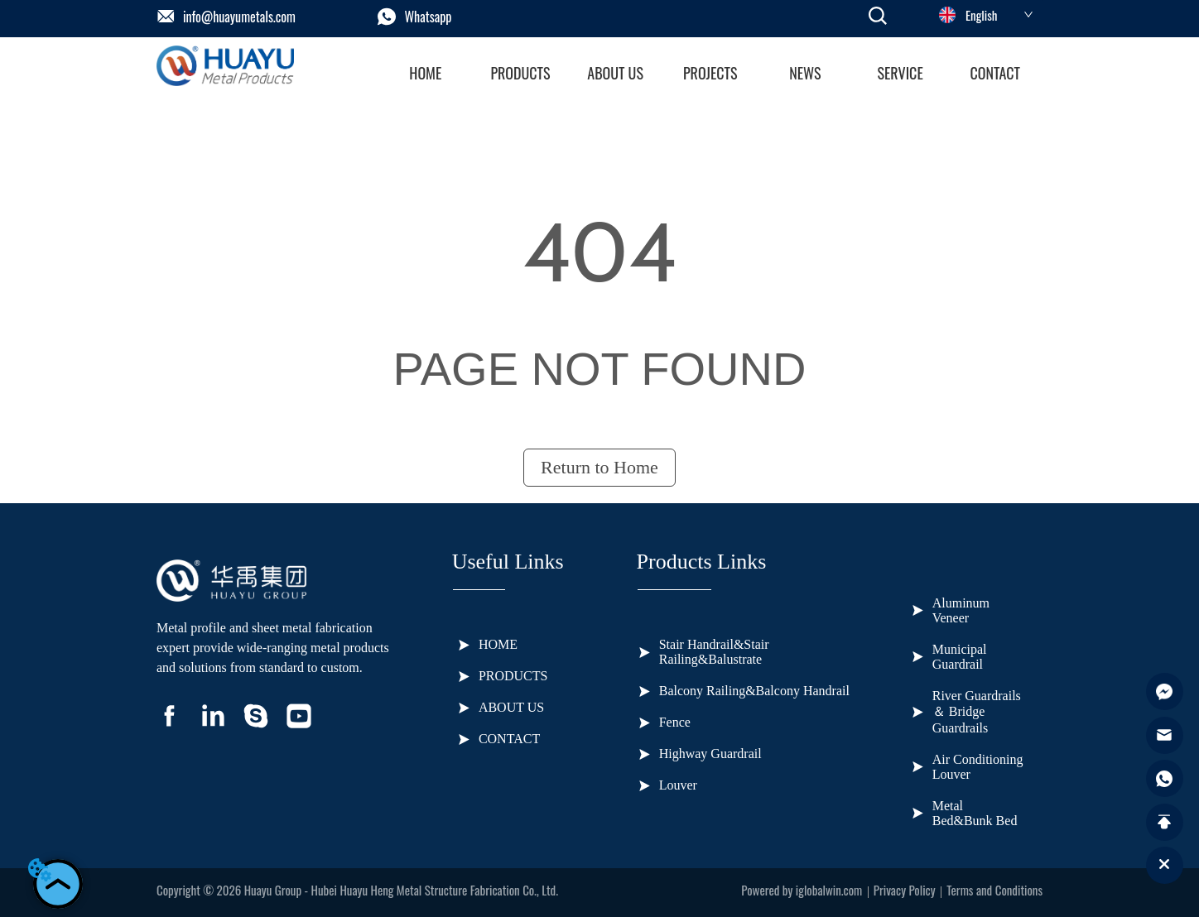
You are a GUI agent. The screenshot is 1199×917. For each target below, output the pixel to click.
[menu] (710, 73)
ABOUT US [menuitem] (615, 73)
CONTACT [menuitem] (995, 73)
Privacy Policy (905, 890)
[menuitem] (520, 73)
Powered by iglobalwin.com (801, 890)
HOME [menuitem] (425, 73)
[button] (520, 73)
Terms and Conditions (994, 890)
